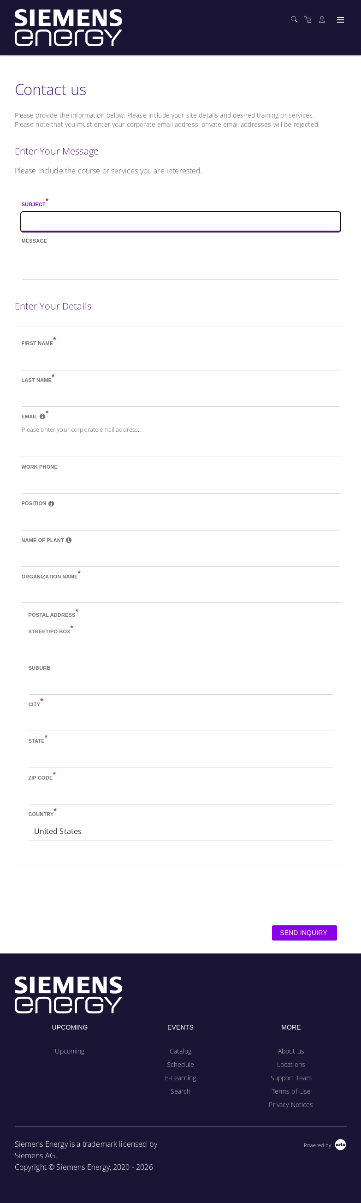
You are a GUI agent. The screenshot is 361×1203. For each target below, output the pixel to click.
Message (34, 241)
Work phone (40, 467)
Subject (35, 203)
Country (43, 813)
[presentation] (85, 894)
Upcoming (69, 1051)
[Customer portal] (324, 20)
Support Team (291, 1077)
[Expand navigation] (339, 20)
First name (39, 342)
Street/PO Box (51, 630)
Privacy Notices (291, 1104)
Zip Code (42, 776)
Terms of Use (291, 1091)
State (38, 740)
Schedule (180, 1064)
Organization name (51, 575)
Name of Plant (47, 540)
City (36, 703)
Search (181, 1091)
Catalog (180, 1051)
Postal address (53, 614)
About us (291, 1051)
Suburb (40, 668)
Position (38, 503)
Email (35, 415)
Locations (291, 1064)
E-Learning (180, 1077)
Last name (38, 379)
